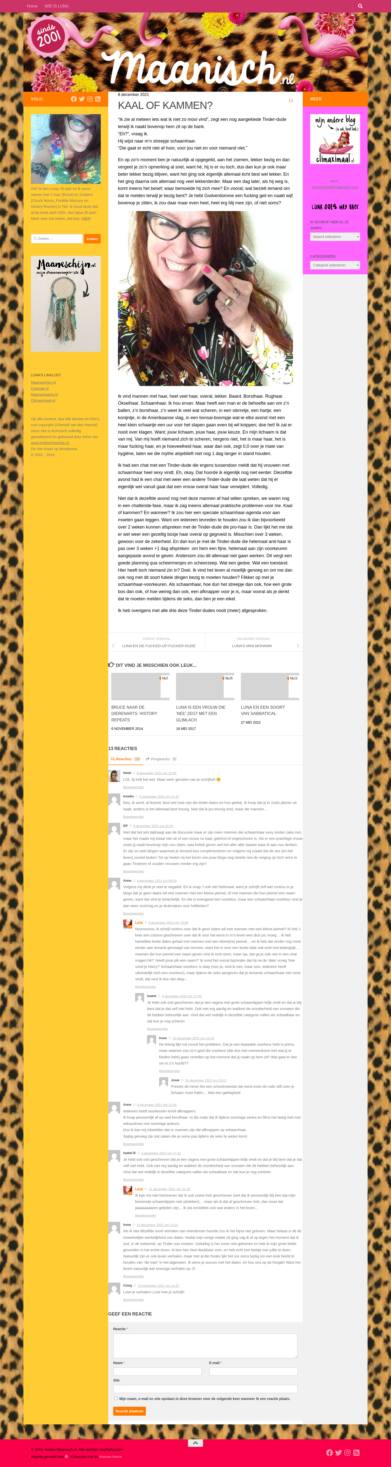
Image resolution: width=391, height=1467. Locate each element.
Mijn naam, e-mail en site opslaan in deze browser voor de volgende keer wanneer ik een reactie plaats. (204, 1399)
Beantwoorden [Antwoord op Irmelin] (133, 817)
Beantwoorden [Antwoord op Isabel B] (133, 1179)
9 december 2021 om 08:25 (157, 880)
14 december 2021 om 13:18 (193, 1038)
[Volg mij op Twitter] (82, 99)
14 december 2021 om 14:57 (158, 1286)
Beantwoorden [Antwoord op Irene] (169, 1071)
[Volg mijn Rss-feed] (98, 99)
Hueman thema (110, 1457)
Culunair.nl (40, 388)
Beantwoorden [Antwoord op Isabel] (157, 1029)
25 (229, 678)
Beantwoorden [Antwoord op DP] (133, 871)
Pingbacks (163, 759)
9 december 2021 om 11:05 (157, 1105)
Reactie (120, 1329)
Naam (119, 1363)
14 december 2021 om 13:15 (157, 1225)
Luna (139, 922)
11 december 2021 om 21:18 (169, 1189)
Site (116, 1380)
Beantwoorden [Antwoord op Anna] (133, 913)
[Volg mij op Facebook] (74, 99)
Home (32, 6)
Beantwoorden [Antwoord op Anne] (133, 1144)
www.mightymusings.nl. (50, 443)
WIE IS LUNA (57, 6)
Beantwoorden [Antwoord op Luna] (145, 987)
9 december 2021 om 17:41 (161, 1153)
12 (293, 678)
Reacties (126, 759)
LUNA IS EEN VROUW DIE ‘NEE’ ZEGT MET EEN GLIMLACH (202, 713)
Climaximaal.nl (43, 400)
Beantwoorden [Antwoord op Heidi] (133, 787)
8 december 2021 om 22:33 (153, 826)
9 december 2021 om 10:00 (168, 923)
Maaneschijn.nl (43, 382)
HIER (86, 218)
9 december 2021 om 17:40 (181, 996)
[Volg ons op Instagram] (90, 99)
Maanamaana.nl (44, 394)
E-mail (215, 1363)
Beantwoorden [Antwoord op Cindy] (133, 1300)
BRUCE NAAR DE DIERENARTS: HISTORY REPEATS (135, 713)
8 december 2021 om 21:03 (156, 773)
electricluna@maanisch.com (335, 187)
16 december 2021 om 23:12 (205, 1080)
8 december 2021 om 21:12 (159, 796)
